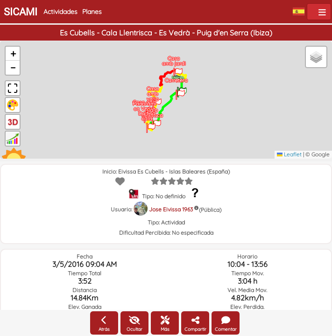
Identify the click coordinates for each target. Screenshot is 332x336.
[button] (182, 89)
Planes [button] (92, 11)
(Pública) (210, 209)
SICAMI (20, 12)
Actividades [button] (60, 11)
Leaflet (289, 154)
